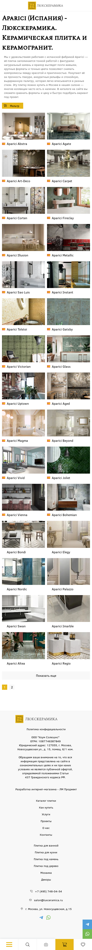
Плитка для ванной (46, 845)
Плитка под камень (46, 859)
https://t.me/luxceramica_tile (87, 924)
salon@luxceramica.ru (48, 900)
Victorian (19, 366)
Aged (61, 403)
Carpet (62, 181)
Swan (16, 626)
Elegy (61, 552)
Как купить (46, 807)
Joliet (61, 478)
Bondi (16, 552)
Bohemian (64, 515)
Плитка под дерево (46, 866)
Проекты (46, 821)
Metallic (63, 255)
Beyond (62, 440)
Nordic (17, 589)
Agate (61, 144)
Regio (61, 663)
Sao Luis (18, 292)
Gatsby (62, 329)
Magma (17, 440)
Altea (16, 663)
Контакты (46, 835)
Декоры (46, 879)
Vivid (16, 478)
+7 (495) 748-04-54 (48, 891)
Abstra (17, 144)
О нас (46, 828)
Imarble (63, 626)
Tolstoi (17, 329)
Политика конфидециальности (46, 729)
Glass (61, 366)
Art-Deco (18, 181)
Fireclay (63, 218)
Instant (62, 292)
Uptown (18, 403)
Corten (17, 218)
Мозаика (46, 873)
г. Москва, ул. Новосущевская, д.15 (48, 909)
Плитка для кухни (46, 852)
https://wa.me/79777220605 (87, 934)
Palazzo (62, 589)
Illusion (17, 255)
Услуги (46, 814)
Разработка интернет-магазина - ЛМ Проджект (46, 789)
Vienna (17, 515)
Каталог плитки (46, 800)
